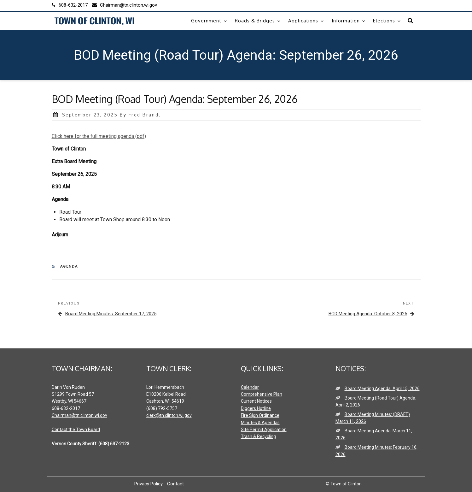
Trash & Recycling (258, 436)
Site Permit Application (264, 429)
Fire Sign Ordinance (260, 415)
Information (349, 21)
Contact (175, 484)
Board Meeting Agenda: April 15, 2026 (382, 388)
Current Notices (256, 401)
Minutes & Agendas (260, 422)
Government (209, 21)
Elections (387, 21)
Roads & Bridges (258, 21)
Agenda (69, 266)
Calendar (250, 387)
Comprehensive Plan (261, 394)
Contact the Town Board (76, 429)
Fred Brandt (145, 114)
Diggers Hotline (256, 408)
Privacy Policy (148, 484)
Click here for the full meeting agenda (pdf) (99, 136)
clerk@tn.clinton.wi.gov (169, 415)
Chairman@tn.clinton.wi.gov (79, 415)
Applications (306, 21)
